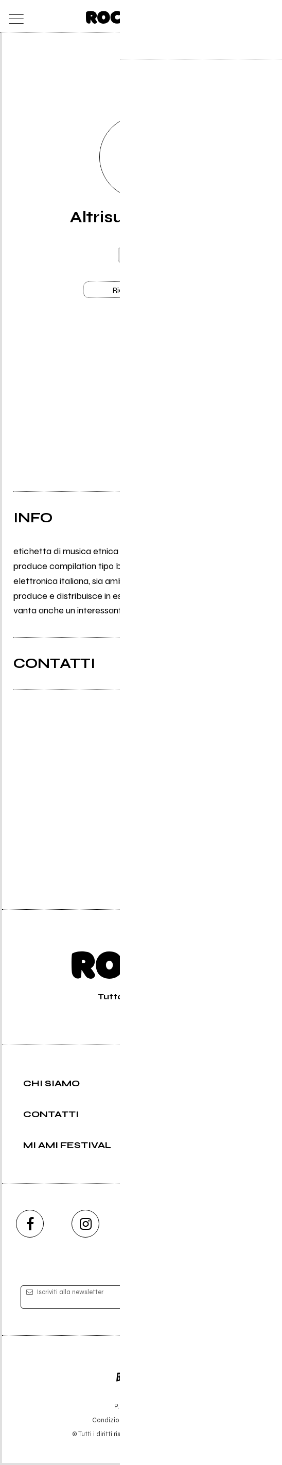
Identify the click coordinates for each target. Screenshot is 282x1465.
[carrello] (228, 16)
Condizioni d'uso (117, 1422)
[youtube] (141, 1226)
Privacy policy (169, 1422)
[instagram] (85, 1226)
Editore (141, 1374)
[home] (118, 15)
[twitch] (196, 1226)
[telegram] (252, 1226)
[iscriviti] (240, 1299)
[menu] (14, 16)
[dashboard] (268, 16)
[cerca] (248, 16)
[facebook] (30, 1226)
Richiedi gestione (141, 291)
